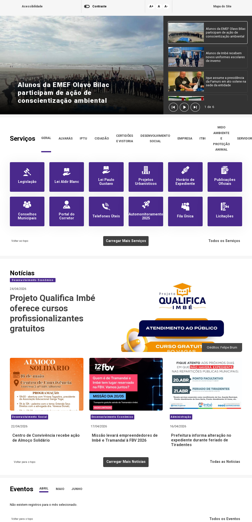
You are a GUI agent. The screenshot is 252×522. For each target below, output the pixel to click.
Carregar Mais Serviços (126, 241)
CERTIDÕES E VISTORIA (124, 138)
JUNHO (76, 489)
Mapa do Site (222, 6)
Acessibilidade (32, 6)
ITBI (202, 138)
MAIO (60, 489)
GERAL (46, 138)
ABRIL (43, 488)
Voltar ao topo (19, 241)
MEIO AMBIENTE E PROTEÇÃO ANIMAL (221, 138)
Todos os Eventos (225, 519)
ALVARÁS (65, 138)
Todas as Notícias (226, 462)
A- (166, 6)
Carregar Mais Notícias (126, 462)
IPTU (83, 138)
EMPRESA (184, 138)
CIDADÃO (102, 138)
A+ (151, 6)
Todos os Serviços (225, 241)
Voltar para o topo (23, 462)
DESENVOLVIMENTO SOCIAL (155, 138)
